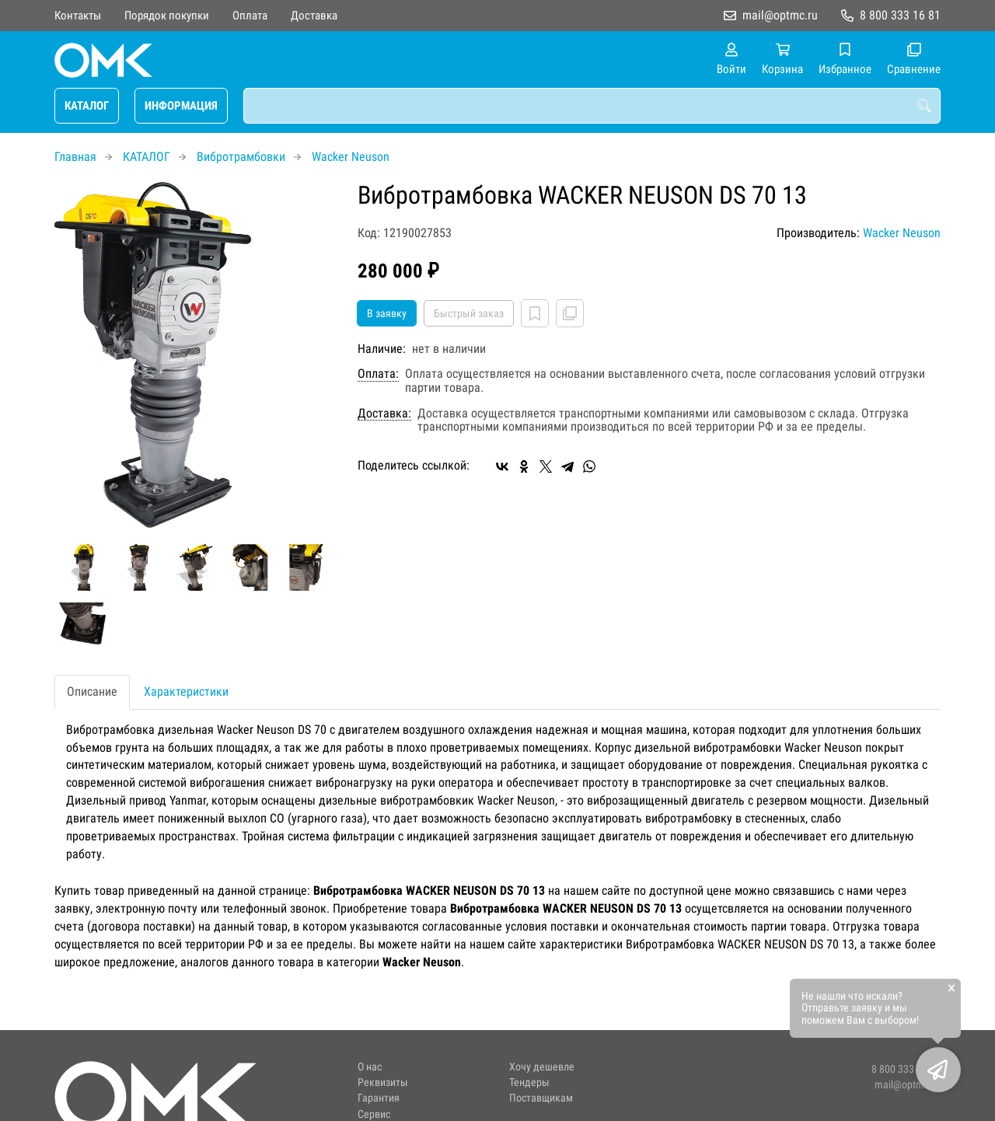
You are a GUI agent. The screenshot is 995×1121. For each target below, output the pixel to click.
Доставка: (384, 414)
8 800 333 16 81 (900, 15)
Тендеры (529, 1082)
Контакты (77, 16)
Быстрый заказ (469, 313)
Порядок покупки (166, 16)
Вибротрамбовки (241, 156)
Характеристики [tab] (186, 691)
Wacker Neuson (350, 156)
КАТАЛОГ (87, 106)
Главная (75, 156)
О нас (370, 1067)
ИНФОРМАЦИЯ (181, 106)
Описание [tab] (92, 691)
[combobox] (592, 106)
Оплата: (378, 374)
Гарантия (379, 1098)
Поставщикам (541, 1098)
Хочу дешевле (541, 1067)
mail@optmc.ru (780, 15)
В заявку (387, 313)
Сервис (374, 1114)
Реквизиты (383, 1082)
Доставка (314, 16)
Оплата (249, 16)
